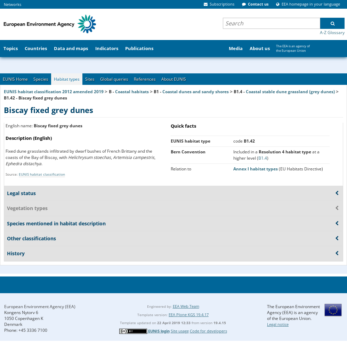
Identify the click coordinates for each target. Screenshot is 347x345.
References (145, 79)
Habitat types (67, 79)
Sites (90, 79)
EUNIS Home (15, 79)
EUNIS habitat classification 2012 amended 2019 (54, 92)
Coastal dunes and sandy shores (195, 92)
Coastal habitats (132, 92)
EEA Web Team (186, 306)
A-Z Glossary (332, 32)
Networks (12, 4)
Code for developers (208, 331)
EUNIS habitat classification (42, 174)
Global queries (114, 79)
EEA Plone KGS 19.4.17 (189, 314)
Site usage (180, 331)
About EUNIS (173, 79)
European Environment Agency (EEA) (39, 307)
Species (40, 79)
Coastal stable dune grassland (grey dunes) (290, 92)
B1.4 (262, 158)
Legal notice (278, 324)
